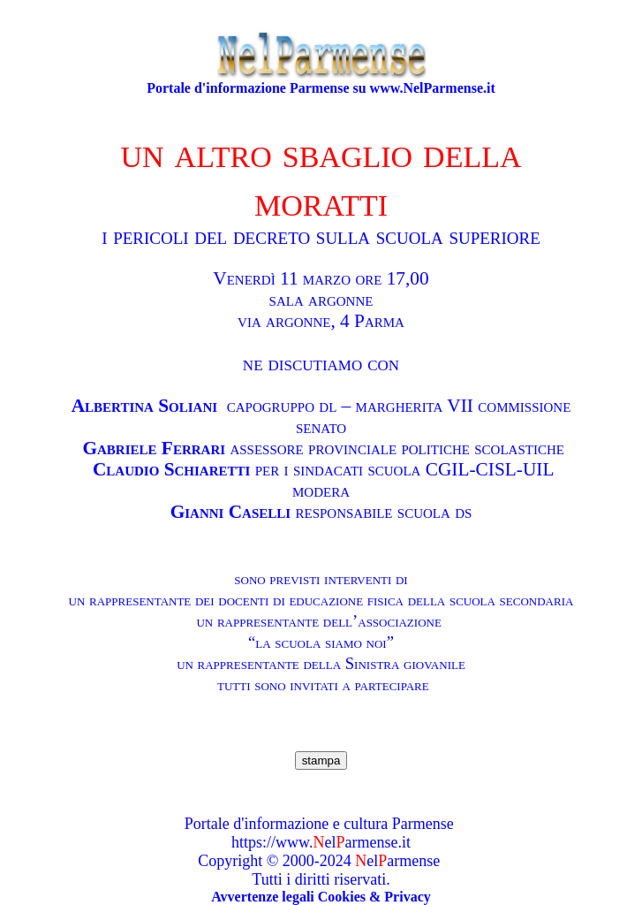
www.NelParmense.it (432, 87)
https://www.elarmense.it (321, 842)
